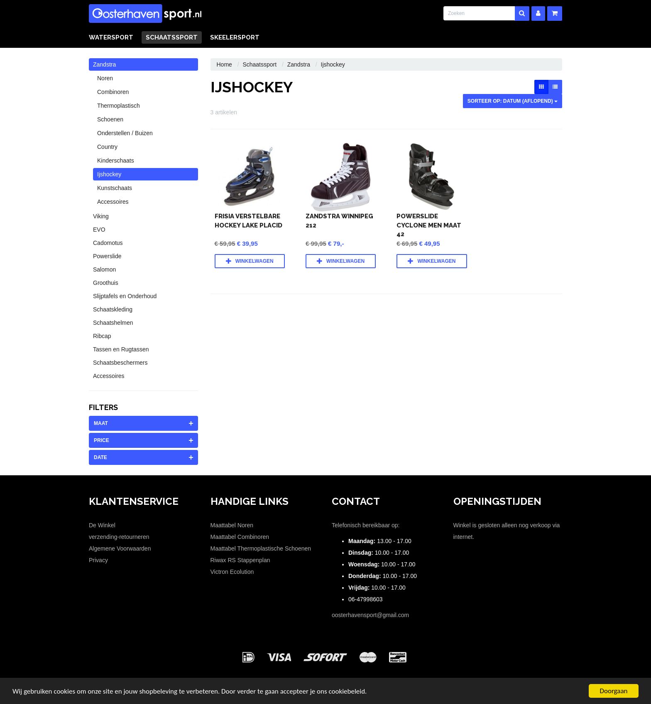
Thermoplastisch (118, 105)
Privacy (98, 560)
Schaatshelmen (113, 322)
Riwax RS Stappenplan (240, 560)
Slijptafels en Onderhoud (125, 296)
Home (224, 64)
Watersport (111, 37)
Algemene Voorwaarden (120, 548)
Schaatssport (172, 37)
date (100, 457)
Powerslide (107, 256)
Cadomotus (108, 243)
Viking (101, 216)
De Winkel (102, 525)
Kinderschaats (115, 160)
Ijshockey (109, 174)
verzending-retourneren (119, 537)
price (101, 440)
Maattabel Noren (232, 525)
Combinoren (113, 92)
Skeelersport (234, 37)
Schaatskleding (112, 309)
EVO (99, 229)
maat (101, 423)
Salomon (104, 269)
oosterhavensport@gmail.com (370, 615)
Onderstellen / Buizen (125, 133)
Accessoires (112, 201)
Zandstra (104, 64)
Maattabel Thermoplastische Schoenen (260, 548)
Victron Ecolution (232, 571)
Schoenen (110, 119)
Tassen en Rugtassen (121, 349)
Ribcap (102, 336)
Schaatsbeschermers (120, 362)
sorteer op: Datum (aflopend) (512, 101)
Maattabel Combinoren (239, 537)
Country (107, 146)
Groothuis (105, 282)
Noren (105, 78)
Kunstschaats (114, 188)
